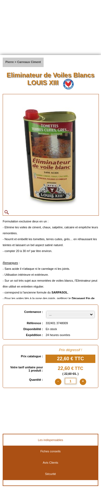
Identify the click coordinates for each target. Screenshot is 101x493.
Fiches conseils (50, 451)
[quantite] (70, 381)
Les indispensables (50, 440)
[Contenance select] (70, 314)
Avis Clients (50, 462)
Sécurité (50, 473)
